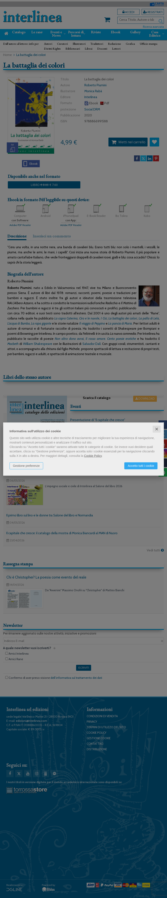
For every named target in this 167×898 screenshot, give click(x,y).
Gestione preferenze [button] (26, 465)
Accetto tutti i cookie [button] (141, 465)
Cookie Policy (93, 455)
